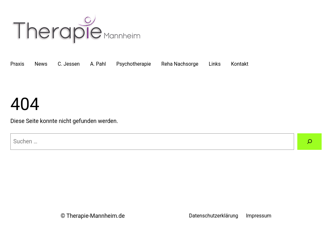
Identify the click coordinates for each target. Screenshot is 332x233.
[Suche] (309, 141)
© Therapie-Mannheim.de (93, 216)
